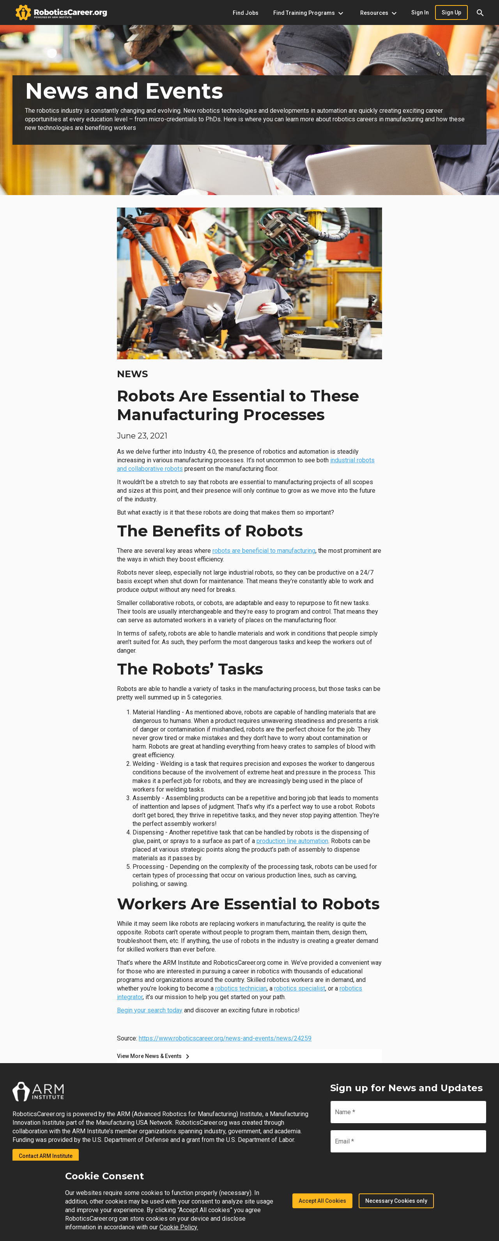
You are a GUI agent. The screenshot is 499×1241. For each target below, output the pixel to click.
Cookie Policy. (178, 1227)
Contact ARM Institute (46, 1156)
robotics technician (241, 988)
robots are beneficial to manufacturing (263, 550)
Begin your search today (149, 1010)
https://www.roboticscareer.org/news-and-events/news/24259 (225, 1038)
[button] (480, 12)
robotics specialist (299, 988)
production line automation (292, 841)
